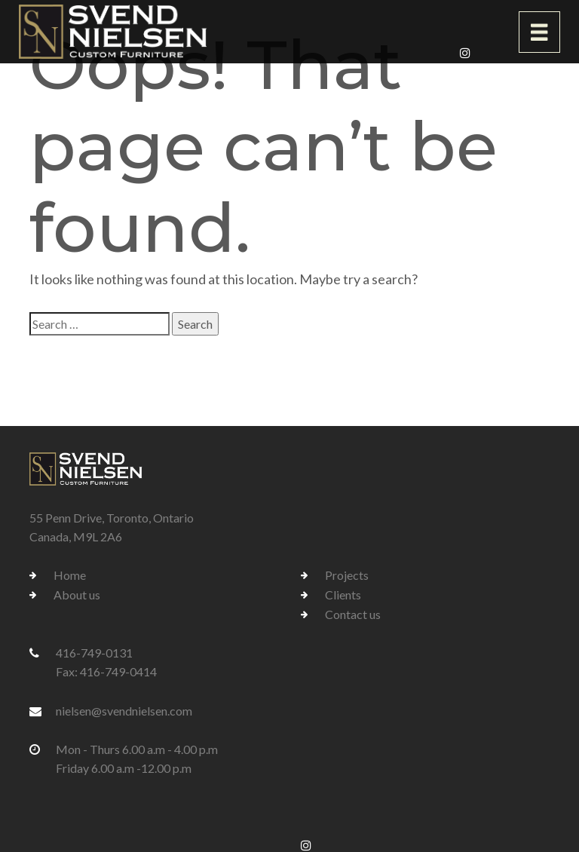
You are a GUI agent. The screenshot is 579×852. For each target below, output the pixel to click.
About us (77, 594)
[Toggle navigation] (539, 32)
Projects (347, 575)
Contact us (353, 614)
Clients (343, 594)
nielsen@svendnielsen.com (124, 710)
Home (70, 575)
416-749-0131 (94, 652)
